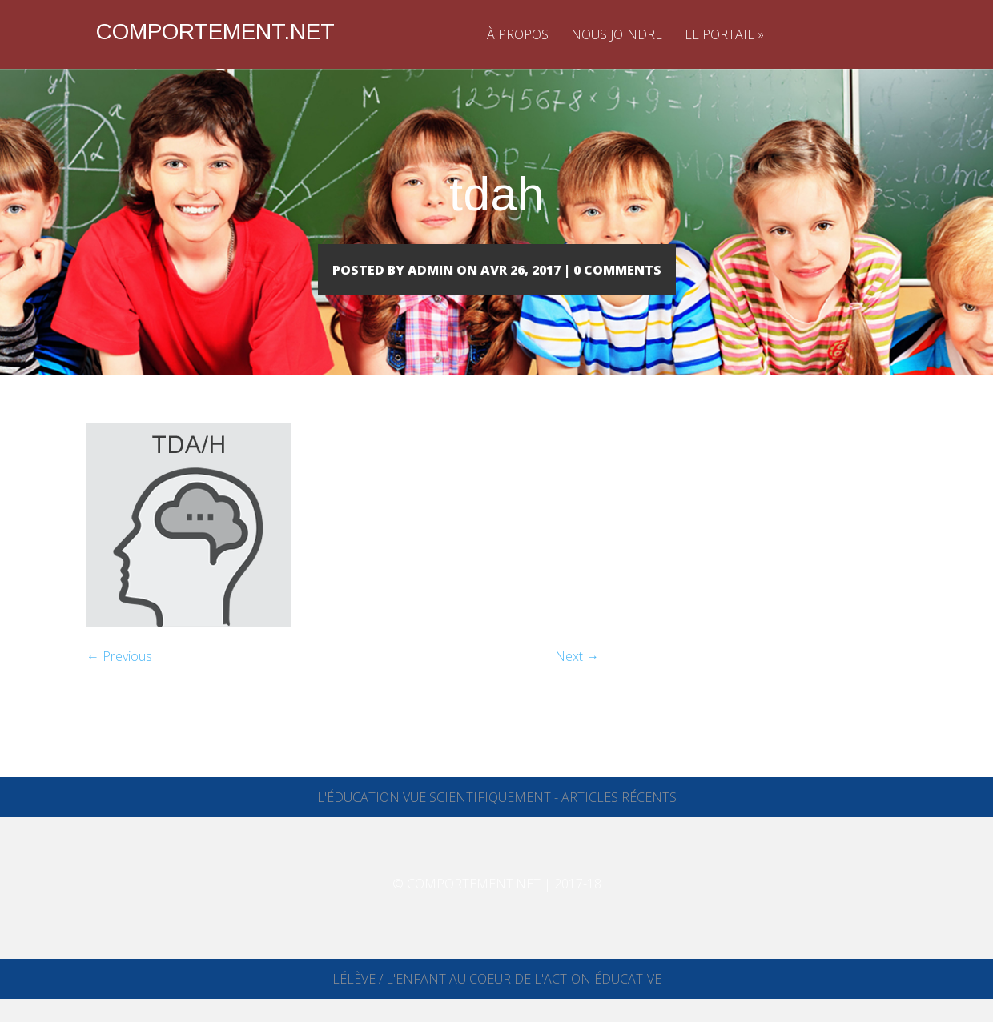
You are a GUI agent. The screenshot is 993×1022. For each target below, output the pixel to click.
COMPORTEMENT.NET (215, 31)
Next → (577, 679)
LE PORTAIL (724, 34)
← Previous (119, 679)
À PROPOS (518, 34)
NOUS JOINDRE (616, 34)
